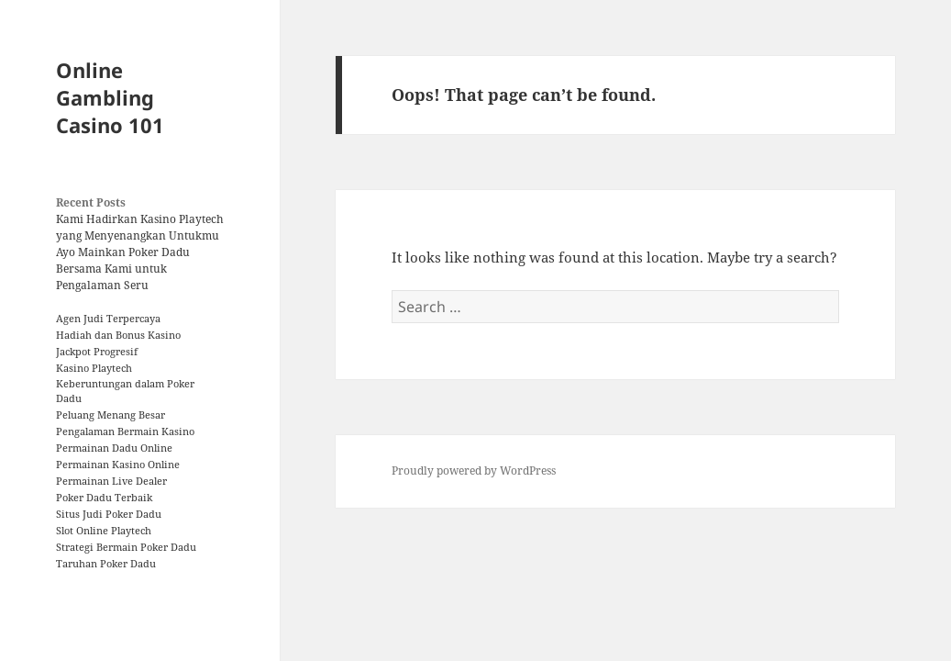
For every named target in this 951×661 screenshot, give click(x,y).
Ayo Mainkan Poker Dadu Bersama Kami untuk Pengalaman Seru (123, 268)
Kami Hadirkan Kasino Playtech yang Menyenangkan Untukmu (140, 227)
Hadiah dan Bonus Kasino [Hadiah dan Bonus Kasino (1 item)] (118, 335)
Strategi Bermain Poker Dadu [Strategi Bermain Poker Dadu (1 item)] (126, 547)
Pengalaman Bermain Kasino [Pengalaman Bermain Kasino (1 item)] (125, 431)
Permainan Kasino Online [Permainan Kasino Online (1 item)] (118, 464)
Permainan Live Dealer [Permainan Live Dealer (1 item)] (111, 481)
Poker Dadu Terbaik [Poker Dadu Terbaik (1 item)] (104, 497)
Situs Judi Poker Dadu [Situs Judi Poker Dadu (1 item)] (108, 514)
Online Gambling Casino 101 (110, 97)
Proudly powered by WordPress (474, 470)
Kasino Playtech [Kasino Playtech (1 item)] (94, 368)
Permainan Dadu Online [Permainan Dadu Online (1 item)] (114, 448)
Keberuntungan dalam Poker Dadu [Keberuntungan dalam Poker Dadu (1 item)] (125, 391)
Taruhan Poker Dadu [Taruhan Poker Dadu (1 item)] (106, 563)
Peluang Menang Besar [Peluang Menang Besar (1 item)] (110, 415)
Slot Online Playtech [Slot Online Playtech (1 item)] (103, 530)
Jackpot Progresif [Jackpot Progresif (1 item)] (97, 351)
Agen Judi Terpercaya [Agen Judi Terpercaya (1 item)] (108, 318)
